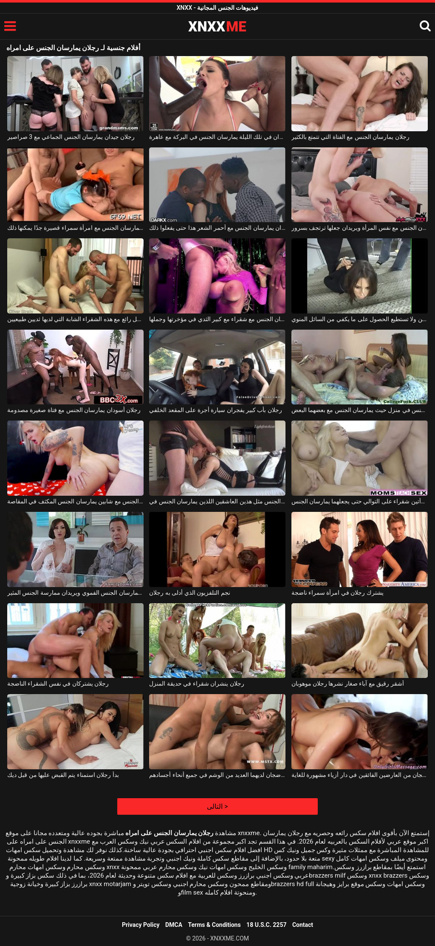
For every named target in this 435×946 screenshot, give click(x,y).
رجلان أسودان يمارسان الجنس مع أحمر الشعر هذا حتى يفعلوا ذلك (217, 227)
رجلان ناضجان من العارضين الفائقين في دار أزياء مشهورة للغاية (359, 774)
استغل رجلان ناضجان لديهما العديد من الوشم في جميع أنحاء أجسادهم (217, 774)
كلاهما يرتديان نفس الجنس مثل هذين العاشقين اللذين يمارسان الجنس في (217, 501)
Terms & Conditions (214, 924)
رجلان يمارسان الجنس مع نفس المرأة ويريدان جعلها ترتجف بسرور (359, 227)
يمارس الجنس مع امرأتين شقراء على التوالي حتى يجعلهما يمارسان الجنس (359, 501)
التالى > (217, 806)
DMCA (173, 924)
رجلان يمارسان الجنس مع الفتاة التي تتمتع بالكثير (350, 136)
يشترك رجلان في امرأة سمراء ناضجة (337, 592)
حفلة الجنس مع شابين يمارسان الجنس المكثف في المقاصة (75, 501)
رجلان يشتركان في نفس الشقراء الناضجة (58, 683)
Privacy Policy (141, 924)
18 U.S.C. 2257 (266, 924)
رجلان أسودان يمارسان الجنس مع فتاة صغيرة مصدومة (74, 410)
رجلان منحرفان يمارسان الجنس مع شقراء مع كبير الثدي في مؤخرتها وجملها (217, 319)
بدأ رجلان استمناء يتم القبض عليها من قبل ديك (63, 774)
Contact (302, 924)
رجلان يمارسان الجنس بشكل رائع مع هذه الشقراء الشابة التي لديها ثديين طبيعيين (75, 319)
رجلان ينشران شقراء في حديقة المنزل (196, 683)
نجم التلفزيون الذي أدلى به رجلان (189, 592)
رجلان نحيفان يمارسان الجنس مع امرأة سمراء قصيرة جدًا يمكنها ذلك (75, 227)
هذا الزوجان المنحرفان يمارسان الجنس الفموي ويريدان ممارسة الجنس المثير (75, 592)
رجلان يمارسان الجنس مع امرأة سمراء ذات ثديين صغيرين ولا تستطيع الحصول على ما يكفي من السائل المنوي (359, 319)
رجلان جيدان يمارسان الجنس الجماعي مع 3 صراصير (71, 136)
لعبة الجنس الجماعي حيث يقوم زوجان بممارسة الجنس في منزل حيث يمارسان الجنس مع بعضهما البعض (359, 410)
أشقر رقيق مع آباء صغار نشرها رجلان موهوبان (347, 683)
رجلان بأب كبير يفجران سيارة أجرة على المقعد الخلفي (215, 410)
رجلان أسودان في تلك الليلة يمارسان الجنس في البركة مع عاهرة (217, 136)
